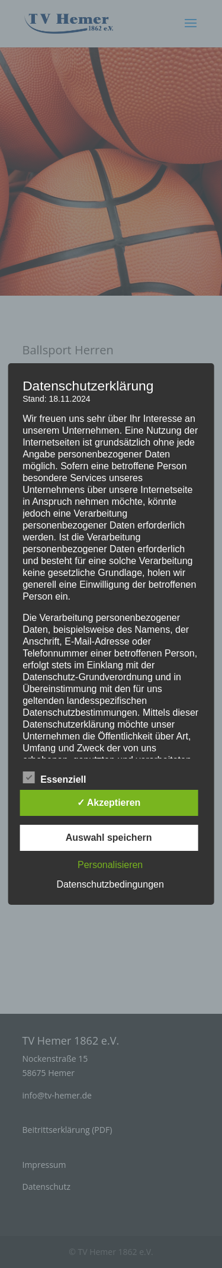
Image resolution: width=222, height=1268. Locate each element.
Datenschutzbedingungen (109, 884)
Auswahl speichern (109, 837)
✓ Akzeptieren (109, 803)
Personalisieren (110, 865)
